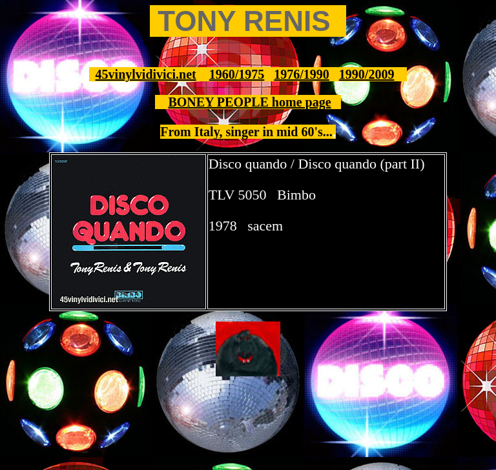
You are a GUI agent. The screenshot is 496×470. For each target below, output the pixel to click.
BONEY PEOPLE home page (249, 102)
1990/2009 (367, 74)
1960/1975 (237, 74)
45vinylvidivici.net (146, 74)
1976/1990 (301, 74)
